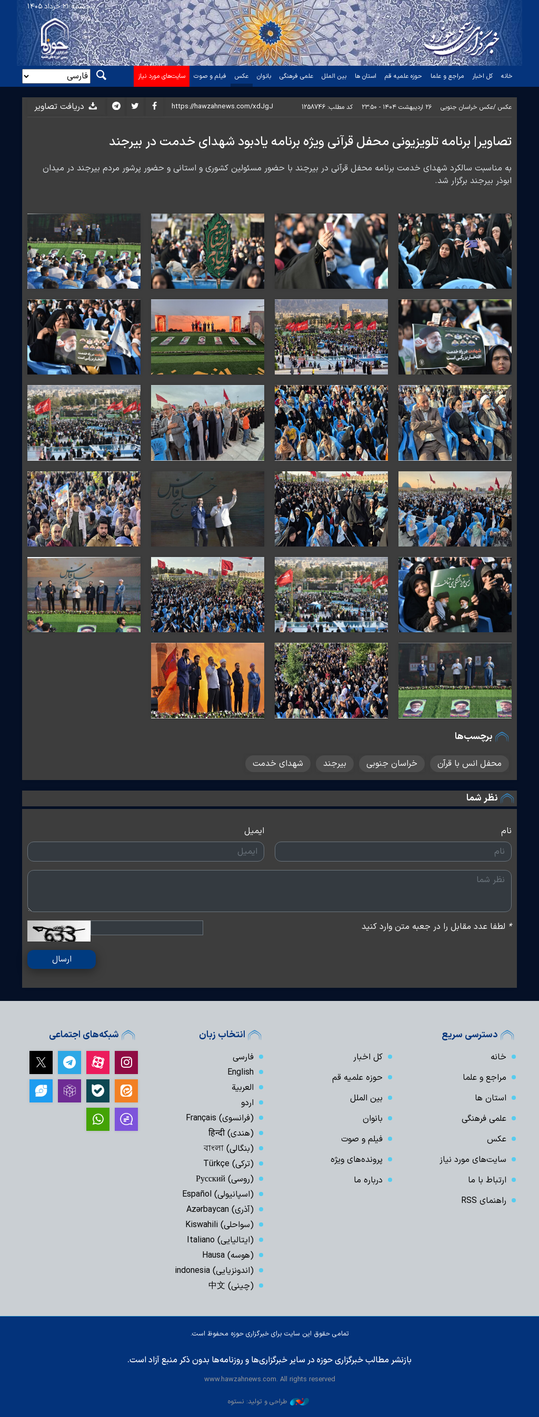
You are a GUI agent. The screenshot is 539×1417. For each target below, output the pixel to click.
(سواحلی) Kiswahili (219, 1225)
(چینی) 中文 (231, 1286)
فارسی (243, 1057)
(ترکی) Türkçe (228, 1164)
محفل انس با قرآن (469, 763)
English (240, 1072)
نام (506, 831)
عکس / (502, 107)
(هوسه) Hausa (228, 1255)
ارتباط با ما (487, 1180)
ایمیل (254, 831)
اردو (247, 1103)
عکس (241, 76)
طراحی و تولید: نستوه (268, 1401)
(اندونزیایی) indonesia (214, 1270)
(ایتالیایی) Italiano (220, 1240)
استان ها (365, 76)
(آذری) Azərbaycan (220, 1209)
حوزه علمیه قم (403, 76)
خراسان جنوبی (391, 763)
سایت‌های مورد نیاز (161, 76)
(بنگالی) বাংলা (229, 1148)
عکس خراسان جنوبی (467, 107)
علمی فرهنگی (296, 76)
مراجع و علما (447, 76)
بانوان (264, 76)
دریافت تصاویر (66, 106)
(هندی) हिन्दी (231, 1133)
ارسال (62, 959)
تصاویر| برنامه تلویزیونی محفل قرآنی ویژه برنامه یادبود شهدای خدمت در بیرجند (310, 142)
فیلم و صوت (210, 76)
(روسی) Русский (225, 1179)
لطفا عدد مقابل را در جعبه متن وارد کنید (437, 926)
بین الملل (334, 76)
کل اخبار (482, 76)
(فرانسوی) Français (220, 1118)
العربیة (243, 1087)
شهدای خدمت (278, 763)
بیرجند (334, 763)
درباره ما (368, 1180)
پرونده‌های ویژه (357, 1159)
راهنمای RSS (483, 1201)
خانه (507, 76)
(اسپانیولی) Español (218, 1194)
